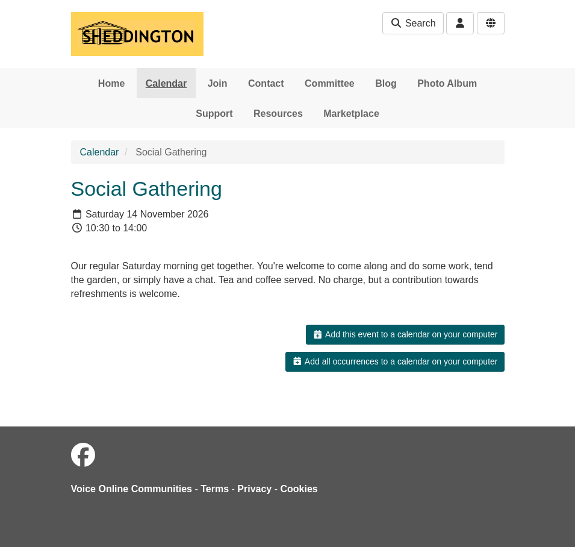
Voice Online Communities (132, 489)
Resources (278, 113)
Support (214, 113)
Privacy (254, 489)
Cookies (299, 489)
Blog (386, 83)
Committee (330, 83)
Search (412, 23)
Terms (214, 489)
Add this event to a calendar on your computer (404, 334)
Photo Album (447, 83)
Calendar (166, 83)
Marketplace (351, 113)
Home (111, 83)
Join (218, 83)
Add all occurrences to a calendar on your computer (394, 361)
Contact (266, 83)
